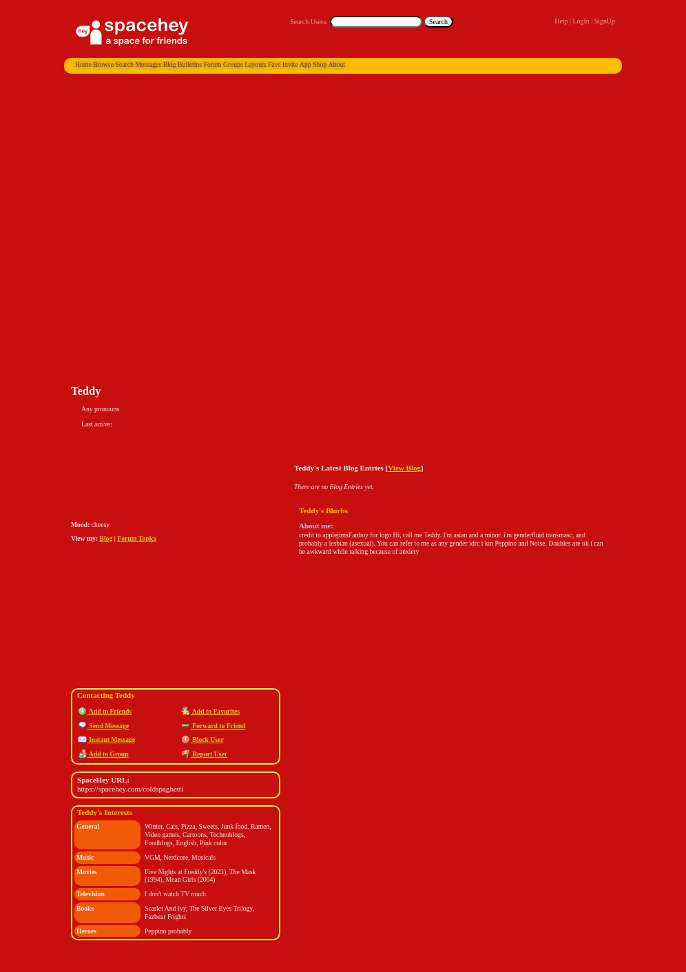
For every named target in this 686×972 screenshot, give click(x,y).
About (337, 64)
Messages (148, 64)
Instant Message (106, 739)
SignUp (604, 21)
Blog (169, 64)
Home (83, 64)
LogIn (580, 21)
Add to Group (103, 754)
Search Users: (309, 21)
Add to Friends (105, 711)
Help (561, 21)
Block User (202, 739)
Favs (274, 64)
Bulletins (190, 64)
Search (438, 21)
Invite (290, 64)
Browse (103, 64)
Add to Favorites (210, 711)
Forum (213, 64)
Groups (233, 64)
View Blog (404, 468)
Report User (204, 754)
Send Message (103, 726)
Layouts (255, 64)
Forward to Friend (213, 726)
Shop (319, 64)
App (305, 64)
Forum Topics (136, 538)
